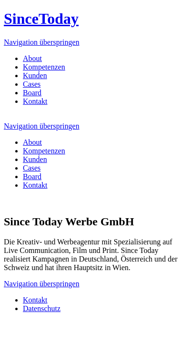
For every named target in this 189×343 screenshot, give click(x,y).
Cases (31, 84)
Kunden (35, 75)
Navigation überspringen (42, 42)
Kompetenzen (44, 67)
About (32, 58)
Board (32, 93)
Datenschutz (41, 308)
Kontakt (35, 101)
